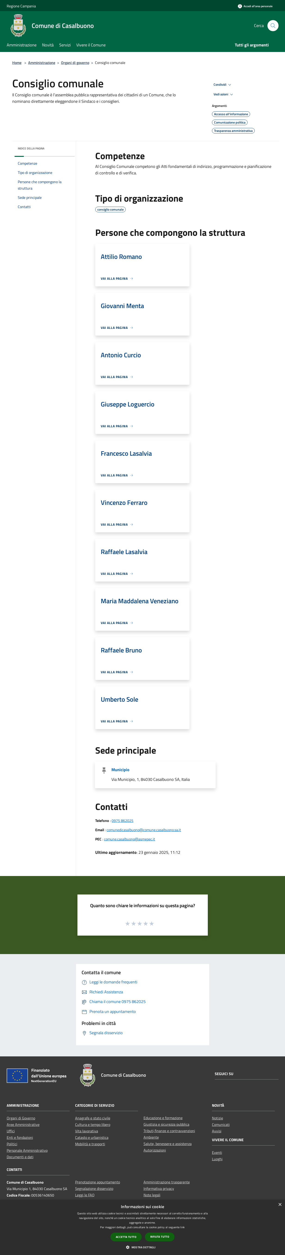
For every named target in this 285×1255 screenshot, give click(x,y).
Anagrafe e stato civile (92, 1118)
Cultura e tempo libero (92, 1124)
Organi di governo (75, 62)
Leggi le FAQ (85, 1195)
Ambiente (151, 1137)
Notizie (217, 1118)
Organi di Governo (21, 1118)
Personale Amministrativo (27, 1150)
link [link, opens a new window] (182, 1227)
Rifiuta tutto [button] (159, 1236)
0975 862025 (122, 820)
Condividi (223, 85)
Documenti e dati (20, 1157)
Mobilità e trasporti (90, 1144)
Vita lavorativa (86, 1131)
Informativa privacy (159, 1188)
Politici (12, 1144)
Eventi (217, 1152)
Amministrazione (41, 62)
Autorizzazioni (155, 1150)
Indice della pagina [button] (31, 148)
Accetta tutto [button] (126, 1237)
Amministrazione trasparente (167, 1182)
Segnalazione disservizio (94, 1188)
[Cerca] (273, 25)
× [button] (280, 1204)
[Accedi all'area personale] (255, 6)
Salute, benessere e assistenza (168, 1143)
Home (16, 62)
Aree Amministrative (23, 1124)
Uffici (11, 1131)
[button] (142, 1247)
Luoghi (217, 1159)
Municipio (120, 770)
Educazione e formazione (163, 1118)
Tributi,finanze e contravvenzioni (169, 1131)
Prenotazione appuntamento (97, 1182)
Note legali (152, 1195)
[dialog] (142, 1227)
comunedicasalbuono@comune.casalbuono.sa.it (144, 830)
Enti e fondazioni (20, 1137)
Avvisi (216, 1131)
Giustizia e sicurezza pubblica (166, 1124)
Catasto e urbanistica (91, 1137)
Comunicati (221, 1124)
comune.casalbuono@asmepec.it (129, 839)
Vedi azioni (224, 94)
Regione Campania (21, 6)
